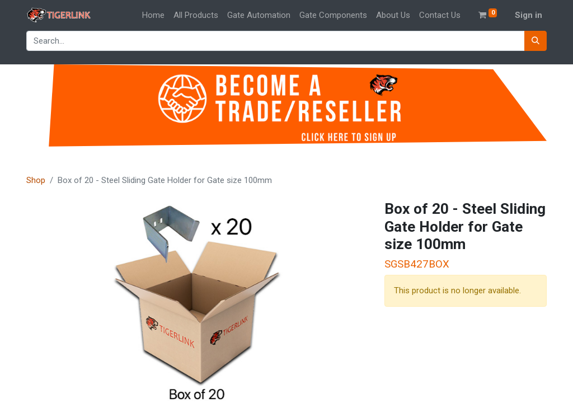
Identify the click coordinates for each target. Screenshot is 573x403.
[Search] (535, 41)
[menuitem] (153, 15)
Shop (35, 180)
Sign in (528, 15)
